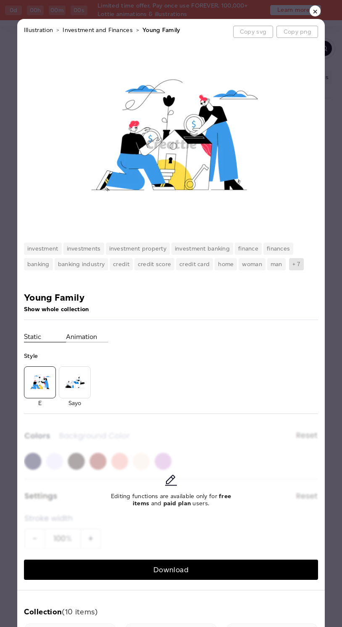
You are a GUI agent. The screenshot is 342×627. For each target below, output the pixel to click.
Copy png (297, 31)
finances (278, 248)
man (276, 264)
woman (252, 264)
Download (171, 569)
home (226, 264)
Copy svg (253, 31)
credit (121, 264)
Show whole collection (56, 309)
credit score (154, 264)
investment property (137, 248)
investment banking (202, 248)
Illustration (38, 30)
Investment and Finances (97, 30)
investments (84, 248)
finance (248, 248)
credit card (194, 264)
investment (42, 248)
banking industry (81, 264)
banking (38, 264)
